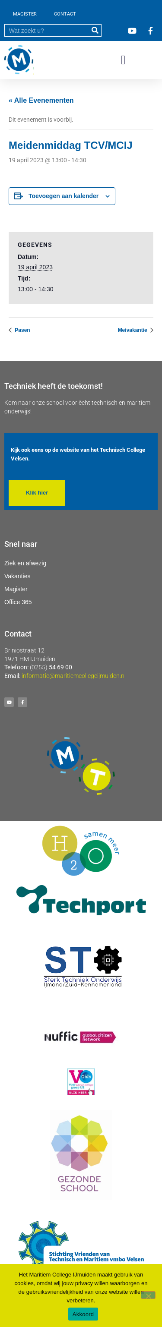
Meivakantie (133, 330)
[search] (47, 30)
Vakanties (17, 576)
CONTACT (65, 14)
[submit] (95, 30)
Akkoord (83, 1314)
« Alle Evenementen (41, 100)
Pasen (21, 330)
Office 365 (18, 602)
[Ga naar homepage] (19, 60)
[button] (123, 60)
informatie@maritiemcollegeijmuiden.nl (74, 675)
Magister (16, 589)
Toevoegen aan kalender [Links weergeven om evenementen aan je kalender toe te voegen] (63, 195)
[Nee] (148, 1295)
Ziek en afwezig (25, 563)
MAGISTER (25, 14)
